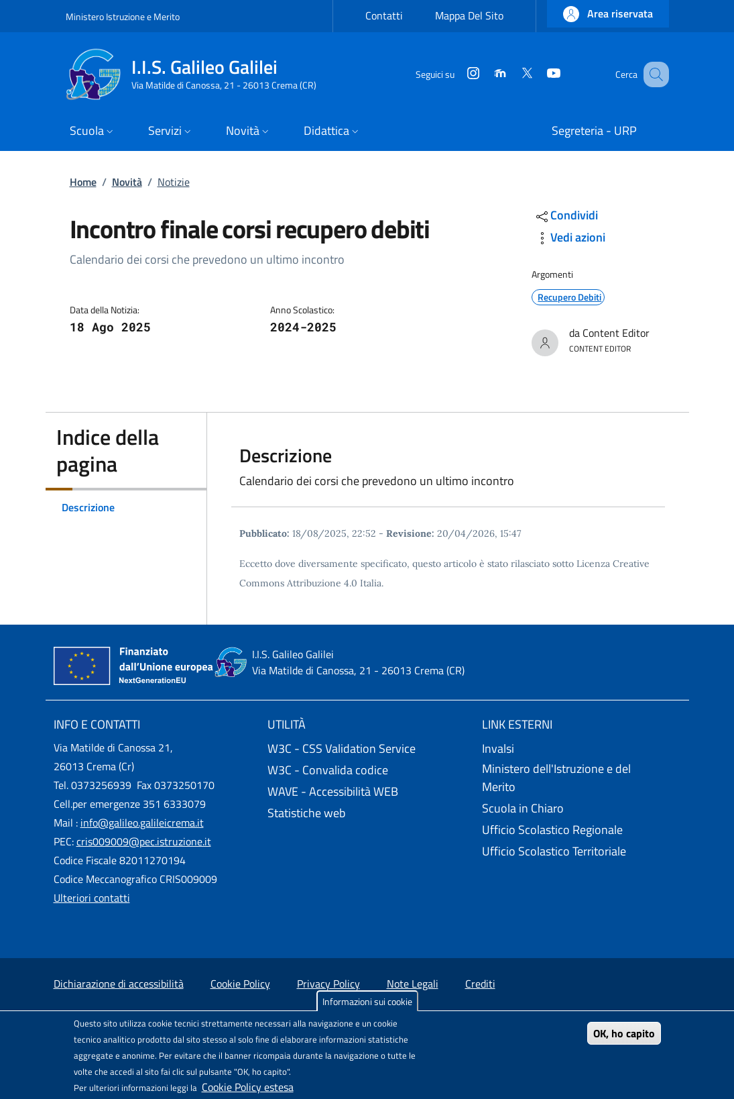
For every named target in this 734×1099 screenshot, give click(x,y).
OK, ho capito (624, 1033)
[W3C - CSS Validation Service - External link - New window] (366, 749)
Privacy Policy (328, 984)
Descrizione (88, 507)
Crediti (480, 984)
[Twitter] (510, 74)
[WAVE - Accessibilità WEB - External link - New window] (366, 791)
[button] (608, 14)
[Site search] (653, 74)
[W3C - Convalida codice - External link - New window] (366, 770)
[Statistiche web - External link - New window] (366, 813)
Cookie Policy (240, 984)
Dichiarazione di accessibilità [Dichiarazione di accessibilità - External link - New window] (119, 984)
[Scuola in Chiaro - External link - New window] (581, 808)
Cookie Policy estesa (248, 1087)
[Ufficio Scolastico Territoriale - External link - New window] (581, 851)
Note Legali (412, 984)
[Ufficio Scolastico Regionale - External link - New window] (581, 830)
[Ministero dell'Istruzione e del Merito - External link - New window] (581, 779)
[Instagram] (456, 74)
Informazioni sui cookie (367, 1001)
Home (83, 182)
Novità (127, 182)
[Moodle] (483, 74)
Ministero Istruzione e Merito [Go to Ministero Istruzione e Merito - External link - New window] (123, 16)
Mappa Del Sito (469, 15)
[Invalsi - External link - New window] (581, 749)
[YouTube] (537, 74)
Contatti (384, 15)
